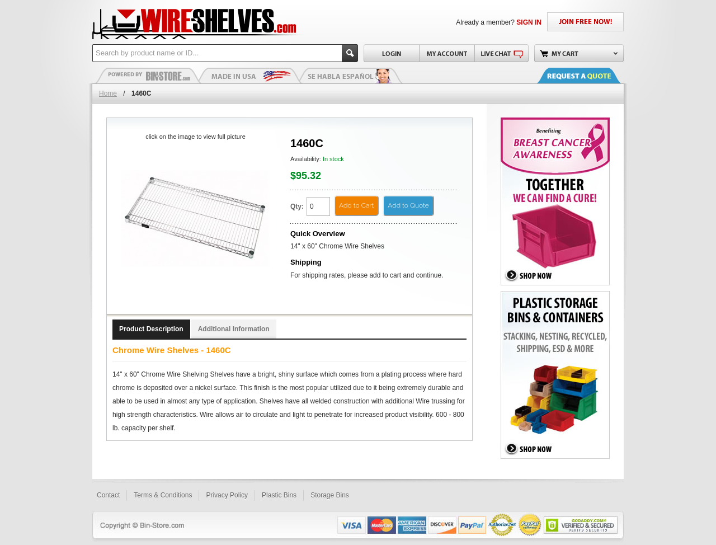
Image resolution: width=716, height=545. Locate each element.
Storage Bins (329, 495)
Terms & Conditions (163, 495)
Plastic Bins (148, 75)
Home (108, 93)
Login (391, 53)
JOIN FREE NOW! (585, 21)
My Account (446, 53)
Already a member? (498, 22)
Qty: (297, 206)
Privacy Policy (227, 495)
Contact (108, 495)
